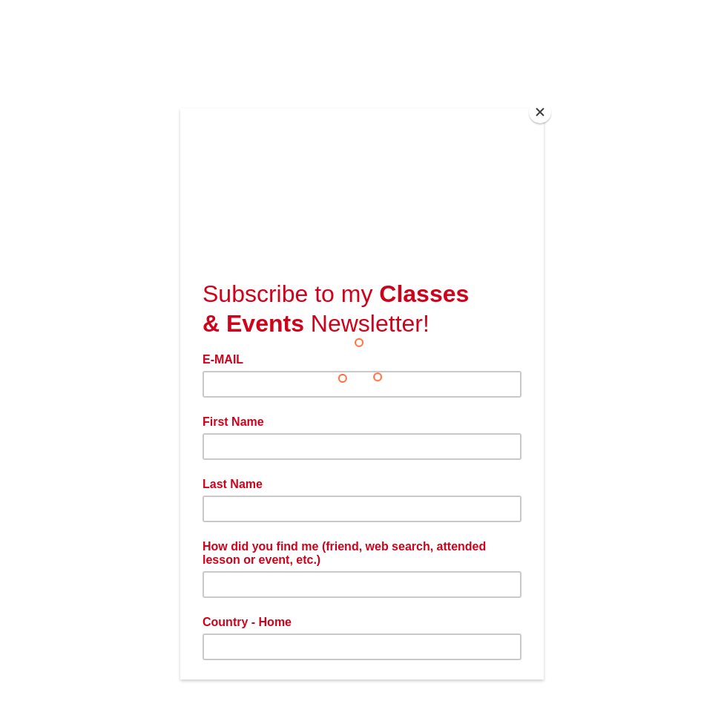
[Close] (540, 112)
